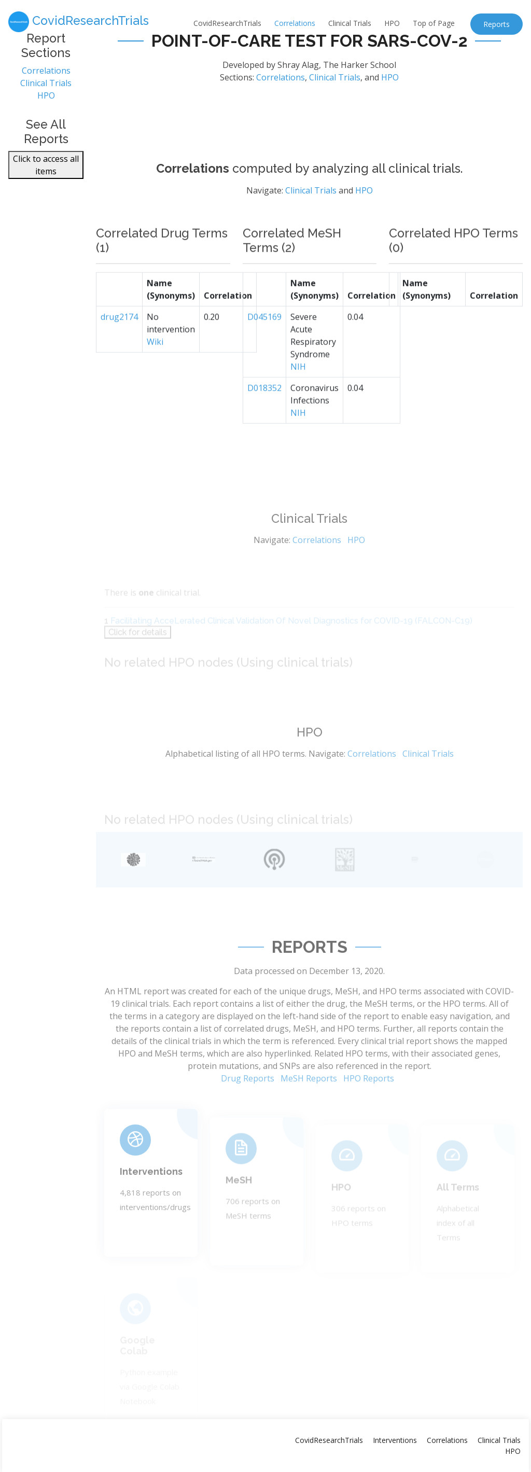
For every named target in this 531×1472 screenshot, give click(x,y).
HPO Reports (368, 1108)
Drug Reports (247, 1108)
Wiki (155, 367)
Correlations (294, 23)
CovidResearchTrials (227, 23)
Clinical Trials (349, 23)
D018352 (264, 414)
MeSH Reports (309, 1108)
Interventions (151, 1195)
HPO (392, 23)
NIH (298, 392)
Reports (496, 24)
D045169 (264, 343)
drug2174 (119, 343)
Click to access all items (46, 170)
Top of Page (434, 23)
